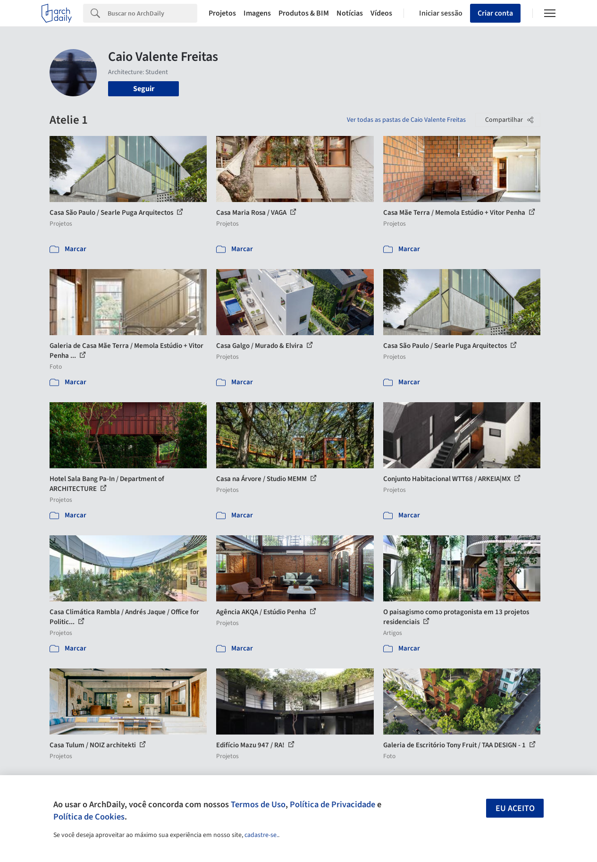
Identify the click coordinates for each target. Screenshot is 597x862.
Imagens (257, 13)
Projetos (222, 13)
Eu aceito (515, 808)
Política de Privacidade (332, 804)
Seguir (143, 89)
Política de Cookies (89, 817)
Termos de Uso (258, 804)
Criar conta (495, 13)
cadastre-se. (261, 835)
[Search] (152, 13)
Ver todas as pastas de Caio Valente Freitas (406, 120)
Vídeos (381, 13)
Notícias (349, 13)
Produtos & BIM (303, 13)
